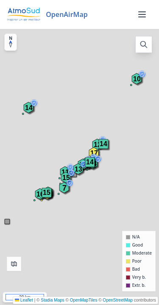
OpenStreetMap (118, 300)
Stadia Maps (52, 300)
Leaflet (24, 300)
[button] (46, 193)
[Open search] (143, 44)
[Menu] (142, 14)
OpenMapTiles (84, 300)
